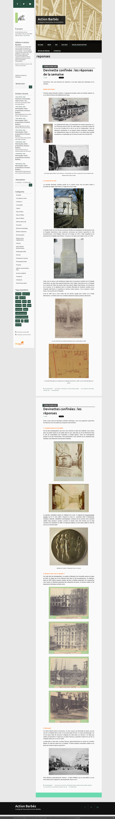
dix (56, 44)
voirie (26, 321)
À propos (57, 51)
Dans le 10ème (20, 215)
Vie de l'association (79, 44)
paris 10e (18, 324)
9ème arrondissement (22, 317)
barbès (26, 309)
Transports (19, 276)
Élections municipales (22, 228)
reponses (91, 388)
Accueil (40, 44)
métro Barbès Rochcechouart (20, 247)
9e (22, 321)
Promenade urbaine (21, 261)
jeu (52, 787)
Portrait (18, 255)
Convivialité (19, 205)
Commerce (19, 201)
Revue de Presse (44, 51)
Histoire (18, 243)
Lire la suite (26, 35)
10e (17, 297)
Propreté (18, 265)
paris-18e (22, 297)
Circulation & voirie (21, 198)
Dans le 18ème (20, 218)
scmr (24, 305)
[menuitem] (40, 43)
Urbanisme (19, 280)
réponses (56, 787)
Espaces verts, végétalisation (20, 239)
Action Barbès (48, 19)
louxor (24, 301)
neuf (49, 44)
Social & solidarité (21, 273)
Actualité (18, 195)
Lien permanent (48, 388)
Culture (18, 208)
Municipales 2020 (21, 251)
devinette (86, 388)
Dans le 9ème (19, 211)
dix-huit (65, 44)
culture (18, 321)
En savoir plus (77, 817)
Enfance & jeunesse (21, 231)
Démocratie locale (21, 221)
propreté (18, 301)
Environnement (20, 235)
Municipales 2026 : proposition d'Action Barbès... (22, 146)
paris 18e (18, 294)
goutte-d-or (26, 294)
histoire (45, 390)
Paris (29, 305)
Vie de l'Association (21, 283)
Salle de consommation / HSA (22, 269)
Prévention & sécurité (22, 258)
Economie (18, 225)
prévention (19, 309)
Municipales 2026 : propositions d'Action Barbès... (22, 110)
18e (29, 301)
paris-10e (18, 305)
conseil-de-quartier (21, 313)
